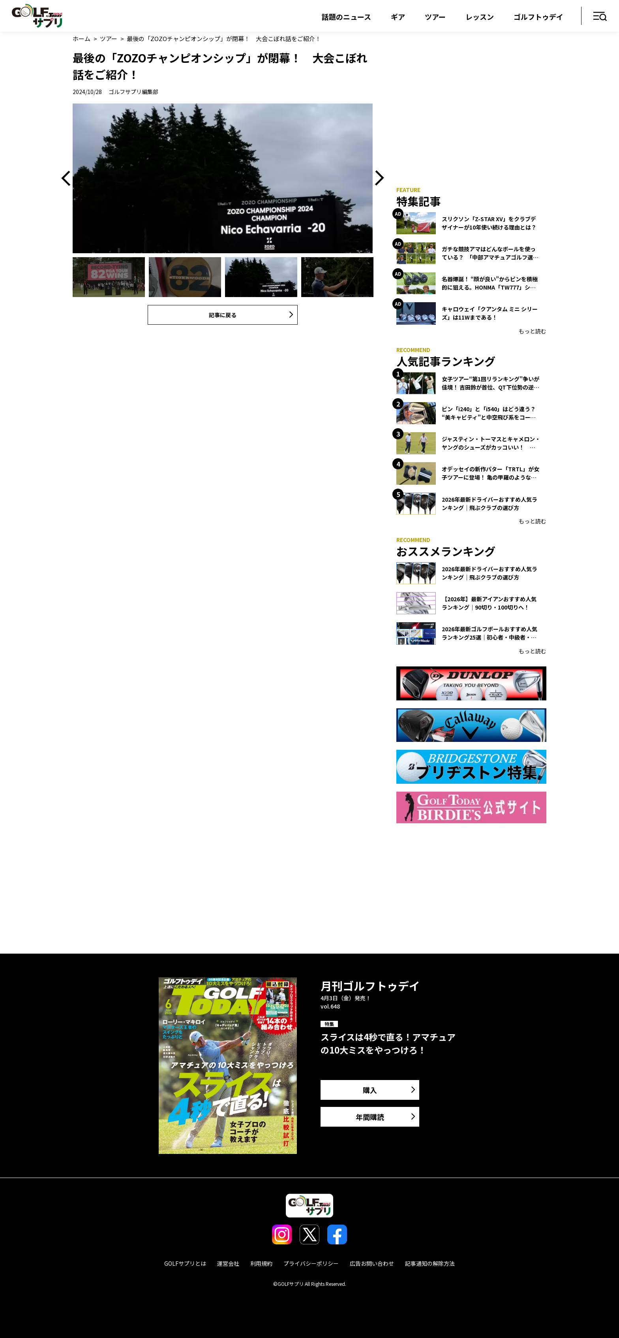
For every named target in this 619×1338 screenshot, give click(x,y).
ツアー (435, 16)
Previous (69, 179)
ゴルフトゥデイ (538, 16)
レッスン (479, 16)
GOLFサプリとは (185, 1263)
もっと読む (532, 331)
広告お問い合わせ (372, 1263)
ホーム (81, 38)
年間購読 (370, 1117)
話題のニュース (346, 16)
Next (377, 179)
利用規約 (261, 1263)
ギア (398, 16)
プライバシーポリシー (311, 1263)
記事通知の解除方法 (430, 1263)
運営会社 (228, 1263)
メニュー (600, 17)
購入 (370, 1090)
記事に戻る (222, 315)
